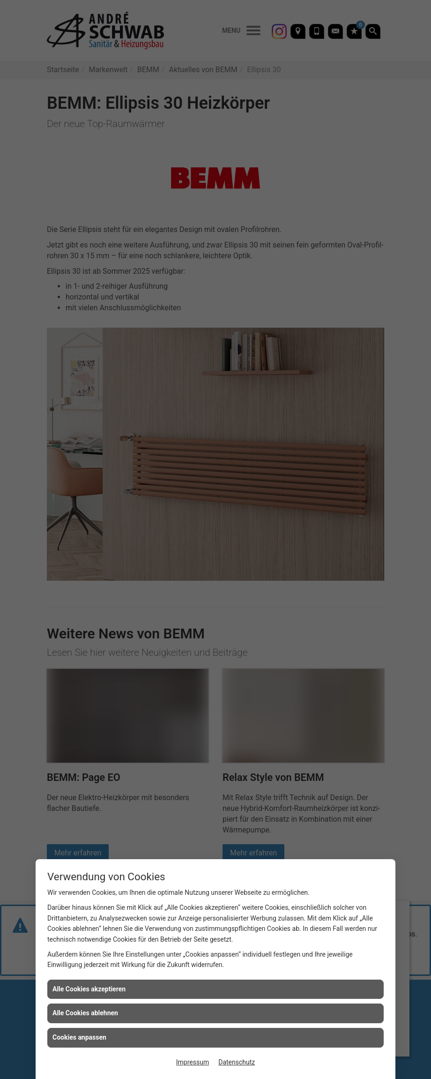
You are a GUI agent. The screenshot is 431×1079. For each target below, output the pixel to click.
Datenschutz (236, 1062)
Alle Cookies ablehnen (85, 1013)
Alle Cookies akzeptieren (89, 989)
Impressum (192, 1062)
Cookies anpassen (79, 1037)
